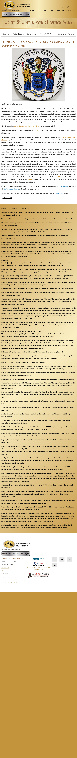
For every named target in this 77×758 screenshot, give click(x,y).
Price (52, 10)
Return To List (7, 198)
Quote (64, 7)
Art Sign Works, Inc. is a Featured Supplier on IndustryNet (38, 566)
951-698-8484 (5, 568)
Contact (57, 7)
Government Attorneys (66, 34)
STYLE (60, 177)
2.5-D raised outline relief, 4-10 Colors (26, 126)
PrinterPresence (14, 582)
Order (73, 7)
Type (39, 10)
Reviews (60, 10)
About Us (70, 10)
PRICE (38, 130)
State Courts (32, 34)
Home (32, 10)
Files (68, 7)
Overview (6, 34)
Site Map (4, 580)
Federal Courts (18, 34)
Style (45, 10)
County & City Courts (47, 34)
